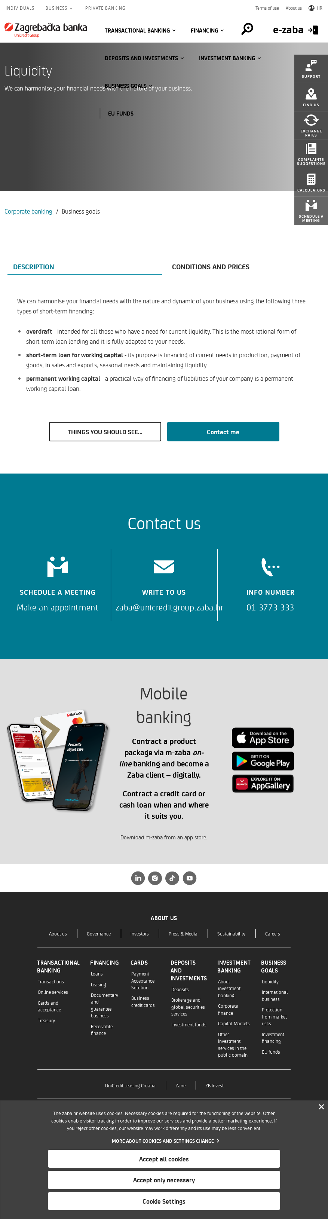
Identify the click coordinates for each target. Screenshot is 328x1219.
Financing (204, 30)
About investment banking (229, 988)
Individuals (20, 7)
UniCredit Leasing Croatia (130, 1085)
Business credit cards (143, 1001)
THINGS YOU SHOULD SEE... (105, 431)
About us (294, 7)
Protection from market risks (274, 1016)
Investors (140, 933)
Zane (180, 1085)
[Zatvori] (321, 1107)
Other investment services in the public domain (233, 1044)
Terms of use (267, 7)
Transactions (51, 981)
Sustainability (231, 933)
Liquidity (270, 981)
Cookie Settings (164, 1201)
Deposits (180, 989)
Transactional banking (137, 30)
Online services (53, 991)
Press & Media (183, 933)
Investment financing (273, 1037)
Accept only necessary (164, 1179)
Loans (97, 973)
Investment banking (227, 58)
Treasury (46, 1020)
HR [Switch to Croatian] (315, 7)
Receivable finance (102, 1029)
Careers (272, 933)
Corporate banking (29, 210)
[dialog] (164, 1159)
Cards (139, 962)
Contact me (223, 431)
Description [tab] (33, 266)
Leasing (98, 984)
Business (57, 7)
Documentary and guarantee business (104, 1005)
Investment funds (188, 1024)
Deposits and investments (141, 58)
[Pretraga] (247, 29)
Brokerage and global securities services (188, 1006)
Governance (99, 933)
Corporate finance (228, 1009)
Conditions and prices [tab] (210, 266)
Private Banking (105, 7)
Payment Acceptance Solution (142, 980)
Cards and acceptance (49, 1006)
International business (275, 995)
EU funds (121, 113)
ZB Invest (214, 1085)
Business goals (126, 86)
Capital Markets (234, 1023)
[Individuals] (45, 29)
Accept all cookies (164, 1158)
